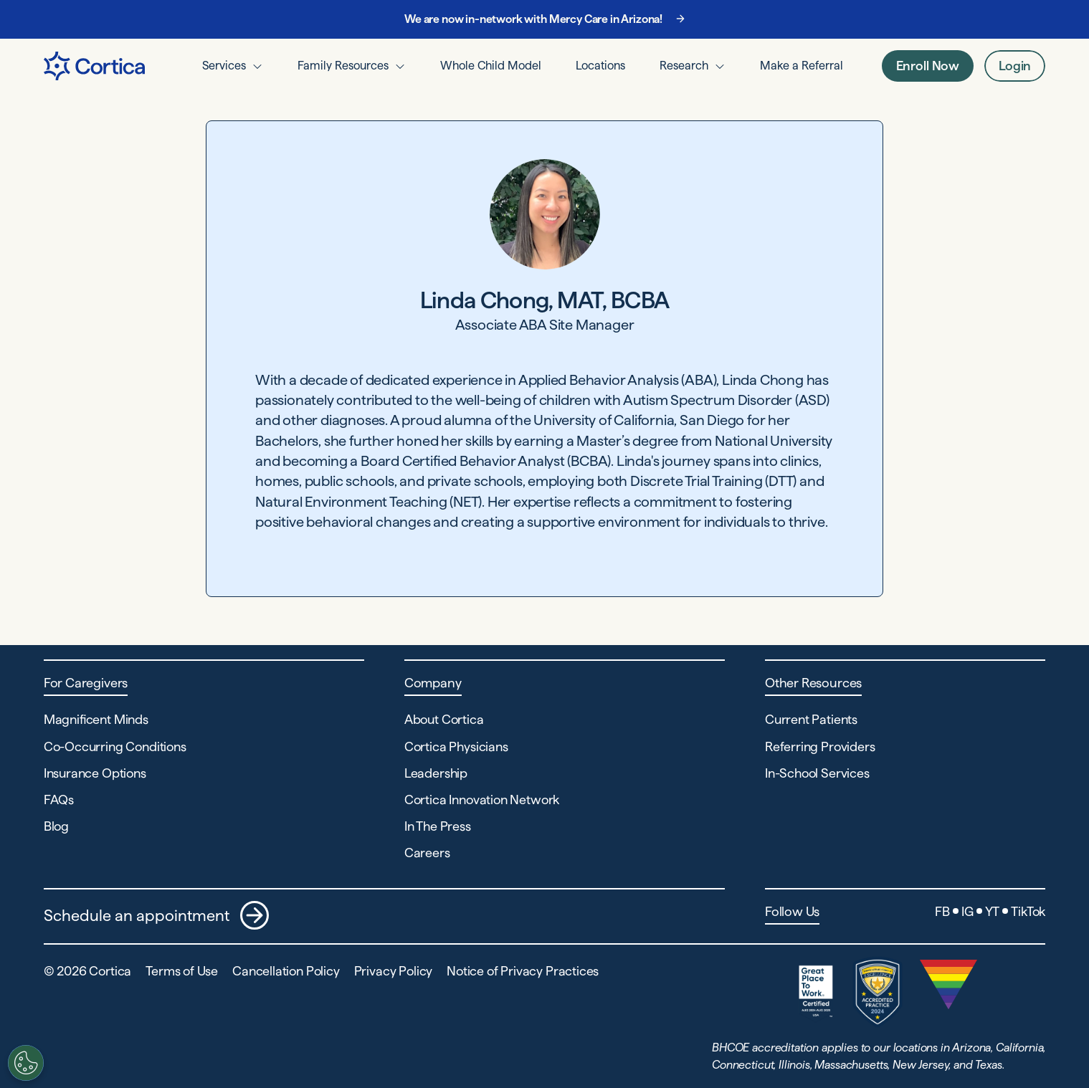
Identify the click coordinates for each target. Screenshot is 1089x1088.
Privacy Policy (393, 971)
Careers (427, 852)
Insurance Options (95, 773)
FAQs (59, 799)
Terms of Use (182, 971)
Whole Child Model (490, 65)
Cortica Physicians (456, 746)
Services (224, 65)
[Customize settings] (19, 1063)
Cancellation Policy (286, 971)
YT (992, 911)
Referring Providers (820, 746)
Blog (56, 826)
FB (942, 911)
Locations (600, 65)
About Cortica (444, 719)
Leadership (435, 773)
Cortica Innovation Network (481, 799)
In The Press (437, 826)
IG (967, 911)
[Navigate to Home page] (94, 66)
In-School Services (817, 773)
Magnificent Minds (96, 719)
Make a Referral (801, 65)
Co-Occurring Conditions (115, 746)
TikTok (1028, 911)
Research (684, 65)
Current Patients (811, 719)
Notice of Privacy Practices (523, 971)
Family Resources (343, 65)
